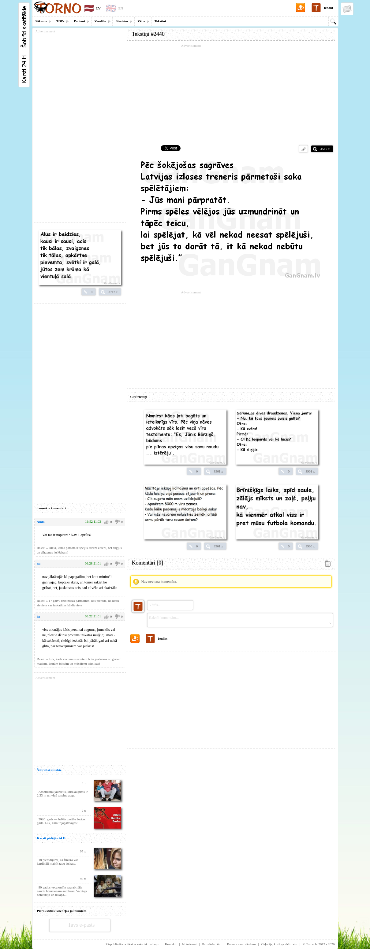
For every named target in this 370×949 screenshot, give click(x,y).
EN (120, 8)
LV (98, 8)
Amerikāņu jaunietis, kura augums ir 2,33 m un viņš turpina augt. (62, 793)
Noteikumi (189, 944)
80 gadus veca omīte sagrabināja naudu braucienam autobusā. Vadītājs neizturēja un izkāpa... (62, 890)
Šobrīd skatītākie (49, 770)
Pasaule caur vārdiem (241, 944)
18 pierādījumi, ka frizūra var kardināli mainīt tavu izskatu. (57, 861)
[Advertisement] (231, 91)
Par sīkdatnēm (212, 944)
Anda (41, 522)
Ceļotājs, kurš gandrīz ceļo (279, 944)
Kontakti (171, 944)
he (38, 616)
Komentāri (147, 563)
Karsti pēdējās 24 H (51, 838)
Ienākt (328, 7)
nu (38, 563)
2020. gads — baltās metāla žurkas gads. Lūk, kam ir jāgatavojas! (61, 821)
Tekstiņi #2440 (148, 34)
